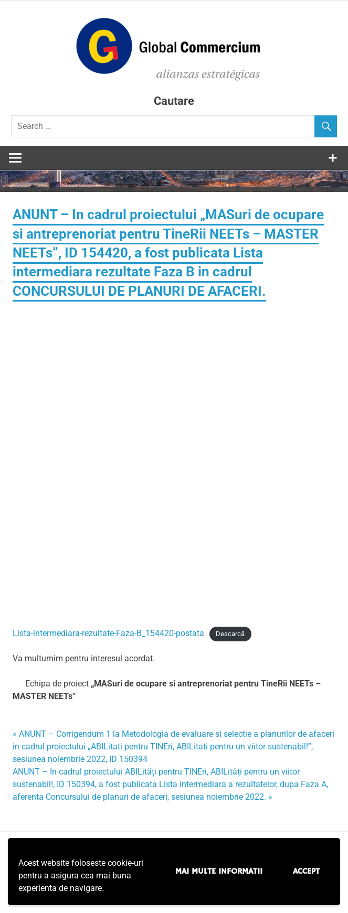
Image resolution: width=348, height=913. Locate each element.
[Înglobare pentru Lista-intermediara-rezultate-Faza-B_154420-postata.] (174, 457)
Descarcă (230, 634)
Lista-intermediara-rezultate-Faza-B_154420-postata (108, 633)
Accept (306, 871)
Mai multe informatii (218, 871)
